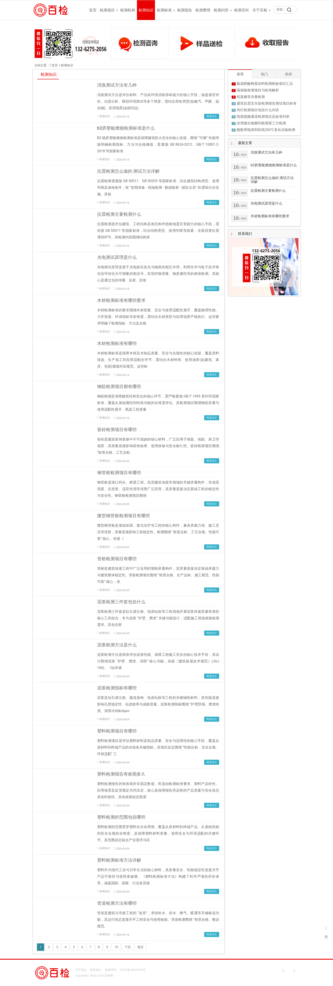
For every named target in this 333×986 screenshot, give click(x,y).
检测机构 (127, 10)
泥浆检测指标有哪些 (117, 688)
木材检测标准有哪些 (117, 343)
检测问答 (221, 10)
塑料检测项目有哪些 (117, 731)
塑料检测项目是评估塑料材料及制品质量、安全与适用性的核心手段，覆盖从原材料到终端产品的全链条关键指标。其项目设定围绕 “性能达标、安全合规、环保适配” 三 (158, 747)
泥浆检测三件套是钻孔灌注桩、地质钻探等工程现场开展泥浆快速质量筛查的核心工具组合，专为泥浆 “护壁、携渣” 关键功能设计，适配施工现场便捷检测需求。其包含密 (158, 618)
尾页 (140, 947)
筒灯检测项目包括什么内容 (258, 110)
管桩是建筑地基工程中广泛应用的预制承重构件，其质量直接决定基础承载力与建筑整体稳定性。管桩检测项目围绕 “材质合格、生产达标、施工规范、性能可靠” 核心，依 (158, 575)
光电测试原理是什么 (117, 257)
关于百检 (259, 10)
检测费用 (202, 10)
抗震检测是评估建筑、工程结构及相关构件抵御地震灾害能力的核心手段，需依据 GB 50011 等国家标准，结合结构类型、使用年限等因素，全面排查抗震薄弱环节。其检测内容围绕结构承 (158, 230)
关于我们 (81, 970)
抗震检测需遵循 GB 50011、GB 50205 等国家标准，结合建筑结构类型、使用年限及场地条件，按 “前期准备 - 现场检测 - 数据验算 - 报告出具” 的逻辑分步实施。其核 (158, 187)
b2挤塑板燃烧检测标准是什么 (126, 128)
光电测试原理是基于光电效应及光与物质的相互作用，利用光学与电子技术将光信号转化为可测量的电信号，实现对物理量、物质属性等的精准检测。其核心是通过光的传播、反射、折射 (158, 273)
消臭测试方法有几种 (117, 85)
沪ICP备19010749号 (133, 970)
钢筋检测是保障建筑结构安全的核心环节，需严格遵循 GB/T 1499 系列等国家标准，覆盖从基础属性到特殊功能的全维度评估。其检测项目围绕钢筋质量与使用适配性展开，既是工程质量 (158, 402)
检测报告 (184, 10)
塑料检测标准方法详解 (119, 860)
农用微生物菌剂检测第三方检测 (261, 123)
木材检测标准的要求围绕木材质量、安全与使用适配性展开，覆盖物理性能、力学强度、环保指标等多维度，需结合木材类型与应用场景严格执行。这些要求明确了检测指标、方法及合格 (158, 316)
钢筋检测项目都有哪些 (119, 386)
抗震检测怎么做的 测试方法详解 (128, 171)
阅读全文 (211, 116)
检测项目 (107, 10)
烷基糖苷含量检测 (251, 97)
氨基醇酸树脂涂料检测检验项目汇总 (265, 84)
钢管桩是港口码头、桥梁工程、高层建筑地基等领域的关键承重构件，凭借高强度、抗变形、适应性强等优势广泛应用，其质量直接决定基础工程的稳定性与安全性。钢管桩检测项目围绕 (158, 489)
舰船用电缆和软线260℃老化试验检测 (266, 130)
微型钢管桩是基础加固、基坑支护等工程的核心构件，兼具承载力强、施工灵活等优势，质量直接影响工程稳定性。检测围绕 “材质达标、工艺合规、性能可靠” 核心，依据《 (158, 532)
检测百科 (241, 10)
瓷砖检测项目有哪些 (117, 429)
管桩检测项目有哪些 (117, 558)
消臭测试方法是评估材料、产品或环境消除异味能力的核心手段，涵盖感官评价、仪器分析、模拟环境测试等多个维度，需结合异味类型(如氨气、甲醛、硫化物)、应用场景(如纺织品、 (158, 101)
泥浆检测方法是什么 (117, 644)
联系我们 (96, 970)
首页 (92, 10)
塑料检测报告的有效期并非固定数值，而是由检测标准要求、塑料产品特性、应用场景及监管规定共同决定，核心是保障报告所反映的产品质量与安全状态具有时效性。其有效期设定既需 (158, 790)
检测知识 (145, 10)
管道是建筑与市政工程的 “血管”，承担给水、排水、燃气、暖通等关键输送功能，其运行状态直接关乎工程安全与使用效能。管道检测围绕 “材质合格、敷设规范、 (158, 919)
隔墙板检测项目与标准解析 (258, 90)
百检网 (108, 975)
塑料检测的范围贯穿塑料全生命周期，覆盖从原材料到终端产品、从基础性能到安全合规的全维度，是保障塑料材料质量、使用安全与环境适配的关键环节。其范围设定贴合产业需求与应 (158, 833)
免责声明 (110, 970)
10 (116, 947)
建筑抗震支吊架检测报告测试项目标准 (267, 103)
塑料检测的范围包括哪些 (121, 817)
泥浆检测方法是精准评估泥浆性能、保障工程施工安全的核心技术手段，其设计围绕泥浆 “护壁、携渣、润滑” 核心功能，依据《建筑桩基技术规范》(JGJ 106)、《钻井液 (158, 661)
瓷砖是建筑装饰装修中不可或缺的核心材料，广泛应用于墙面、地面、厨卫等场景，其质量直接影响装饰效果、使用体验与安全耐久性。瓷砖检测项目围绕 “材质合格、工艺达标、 (158, 446)
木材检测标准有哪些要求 (121, 300)
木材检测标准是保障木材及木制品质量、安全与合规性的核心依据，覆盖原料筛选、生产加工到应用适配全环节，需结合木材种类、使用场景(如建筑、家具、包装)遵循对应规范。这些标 (158, 359)
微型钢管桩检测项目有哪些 (123, 515)
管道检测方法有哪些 (117, 903)
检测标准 (164, 10)
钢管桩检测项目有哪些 (119, 472)
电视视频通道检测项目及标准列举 (263, 116)
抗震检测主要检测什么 (119, 214)
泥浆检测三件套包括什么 (121, 601)
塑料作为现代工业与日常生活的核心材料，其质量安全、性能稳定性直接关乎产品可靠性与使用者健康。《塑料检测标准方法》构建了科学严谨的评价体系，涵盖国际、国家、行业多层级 (158, 876)
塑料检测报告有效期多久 (121, 774)
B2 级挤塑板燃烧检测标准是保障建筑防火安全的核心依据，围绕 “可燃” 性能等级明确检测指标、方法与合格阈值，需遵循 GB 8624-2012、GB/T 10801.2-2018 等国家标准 (158, 144)
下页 (128, 947)
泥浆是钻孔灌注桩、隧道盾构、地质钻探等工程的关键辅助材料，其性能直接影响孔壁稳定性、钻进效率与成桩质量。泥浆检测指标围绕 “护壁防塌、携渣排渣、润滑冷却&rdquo (158, 704)
